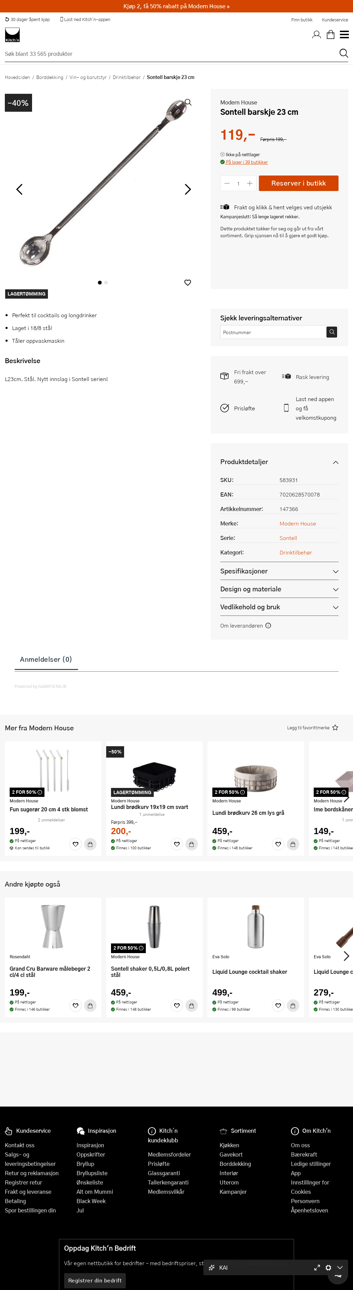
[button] (187, 282)
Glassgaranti (164, 1173)
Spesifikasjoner (244, 571)
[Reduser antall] (227, 183)
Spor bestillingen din (30, 1210)
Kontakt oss (19, 1145)
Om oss (300, 1145)
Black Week (91, 1201)
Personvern (305, 1201)
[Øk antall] (250, 183)
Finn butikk (301, 20)
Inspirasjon (90, 1145)
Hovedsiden (17, 76)
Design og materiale (250, 589)
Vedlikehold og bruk (250, 607)
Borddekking (49, 76)
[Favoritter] (75, 844)
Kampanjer (233, 1192)
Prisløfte (244, 408)
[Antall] (238, 183)
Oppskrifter (91, 1154)
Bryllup (85, 1164)
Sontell (288, 538)
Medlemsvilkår (166, 1192)
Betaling (15, 1201)
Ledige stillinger (311, 1164)
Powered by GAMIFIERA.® (40, 686)
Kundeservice (335, 20)
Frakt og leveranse (28, 1192)
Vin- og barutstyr (88, 76)
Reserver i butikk (298, 183)
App (296, 1173)
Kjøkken (229, 1145)
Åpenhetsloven (309, 1210)
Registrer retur (23, 1182)
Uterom (229, 1182)
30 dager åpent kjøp (27, 19)
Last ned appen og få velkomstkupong (316, 408)
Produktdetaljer (244, 462)
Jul (80, 1210)
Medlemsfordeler (169, 1154)
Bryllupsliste (92, 1173)
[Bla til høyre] (187, 189)
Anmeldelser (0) (46, 659)
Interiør (229, 1173)
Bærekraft (304, 1154)
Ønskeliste (90, 1182)
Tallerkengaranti (168, 1182)
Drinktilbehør (127, 76)
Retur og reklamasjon (32, 1173)
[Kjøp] (90, 844)
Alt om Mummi (95, 1192)
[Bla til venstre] (19, 189)
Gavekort (231, 1154)
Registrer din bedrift (95, 1280)
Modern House (238, 102)
